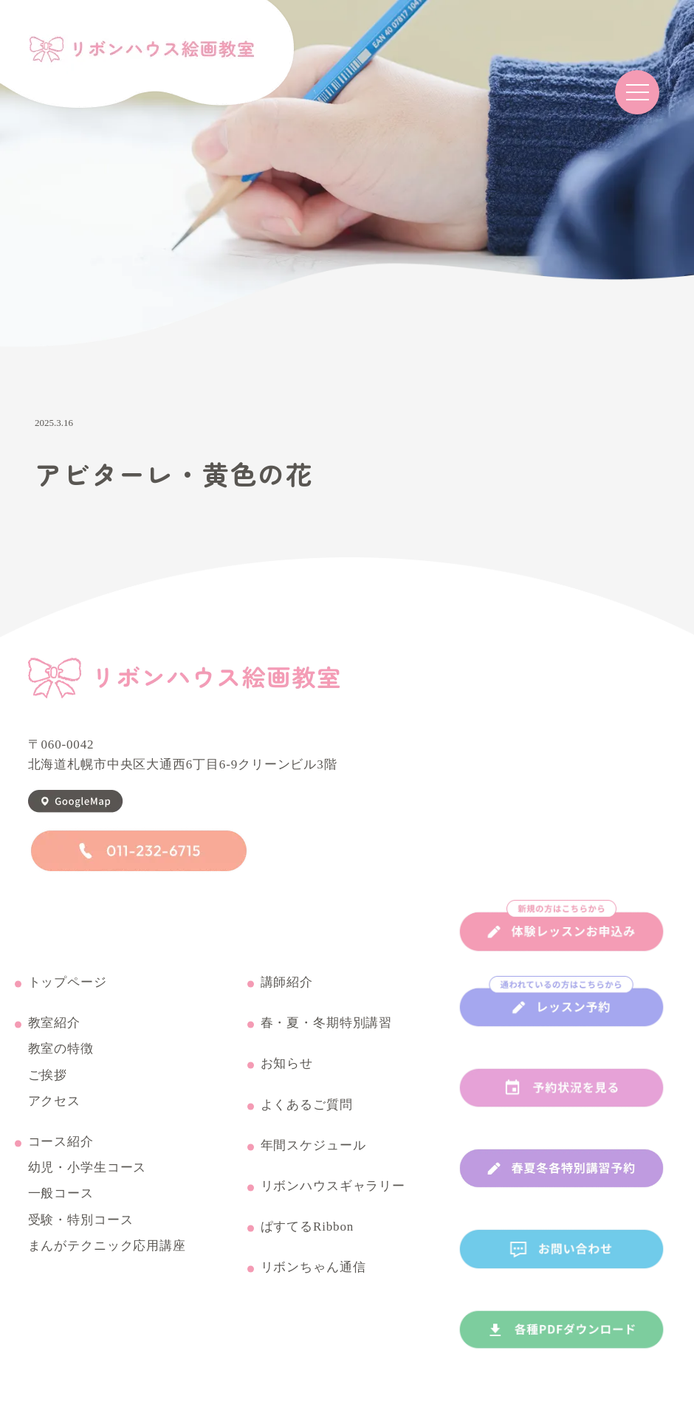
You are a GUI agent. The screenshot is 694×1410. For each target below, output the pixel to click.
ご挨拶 (48, 1075)
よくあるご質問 (307, 1105)
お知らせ (287, 1063)
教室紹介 (54, 1023)
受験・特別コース (81, 1220)
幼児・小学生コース (87, 1168)
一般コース (61, 1193)
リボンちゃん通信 (313, 1267)
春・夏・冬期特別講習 (327, 1023)
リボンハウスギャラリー (333, 1186)
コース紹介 (61, 1142)
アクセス (54, 1101)
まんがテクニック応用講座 (107, 1246)
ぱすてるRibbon (307, 1227)
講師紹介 (287, 982)
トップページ (67, 982)
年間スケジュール (313, 1145)
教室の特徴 (61, 1049)
